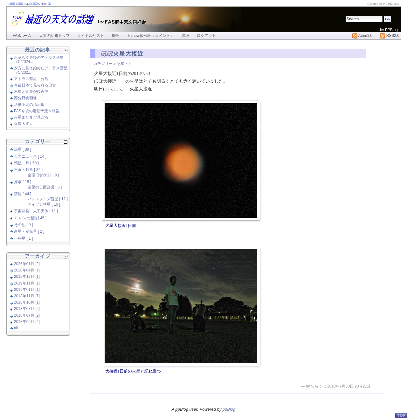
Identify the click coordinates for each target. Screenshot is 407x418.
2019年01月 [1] (27, 289)
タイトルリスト (90, 35)
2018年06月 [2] (27, 321)
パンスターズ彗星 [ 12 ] (48, 199)
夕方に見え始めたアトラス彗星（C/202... (40, 70)
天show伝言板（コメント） (150, 35)
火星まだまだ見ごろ (31, 117)
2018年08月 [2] (27, 308)
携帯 (115, 35)
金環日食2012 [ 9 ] (43, 175)
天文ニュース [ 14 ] (30, 156)
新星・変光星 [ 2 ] (29, 231)
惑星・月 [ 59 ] (26, 163)
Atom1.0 (362, 35)
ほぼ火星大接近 (122, 54)
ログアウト (206, 35)
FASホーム (22, 35)
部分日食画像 (25, 98)
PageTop (401, 415)
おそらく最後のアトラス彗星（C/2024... (39, 59)
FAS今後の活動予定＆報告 (36, 111)
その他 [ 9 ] (23, 225)
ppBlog (229, 409)
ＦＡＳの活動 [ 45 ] (30, 218)
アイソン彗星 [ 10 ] (44, 204)
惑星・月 (124, 63)
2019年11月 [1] (27, 283)
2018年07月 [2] (27, 315)
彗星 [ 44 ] (22, 194)
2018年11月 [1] (27, 296)
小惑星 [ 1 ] (23, 238)
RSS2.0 (389, 35)
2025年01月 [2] (27, 264)
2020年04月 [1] (27, 270)
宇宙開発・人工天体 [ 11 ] (36, 211)
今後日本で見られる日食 (35, 85)
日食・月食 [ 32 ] (28, 170)
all (16, 328)
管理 (185, 35)
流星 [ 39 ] (22, 149)
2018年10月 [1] (27, 302)
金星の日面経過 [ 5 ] (45, 187)
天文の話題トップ (54, 35)
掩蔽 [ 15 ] (22, 182)
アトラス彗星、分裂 (31, 79)
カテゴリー (103, 63)
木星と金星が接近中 (31, 91)
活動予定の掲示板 (29, 104)
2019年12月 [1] (27, 276)
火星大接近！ (25, 123)
